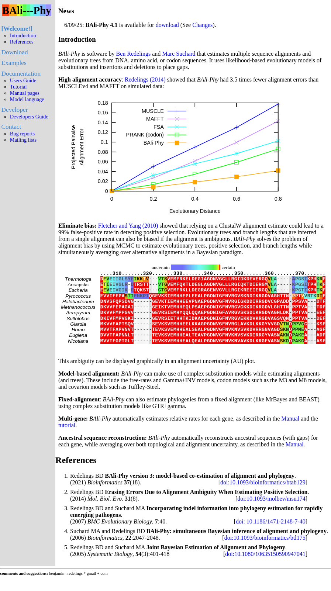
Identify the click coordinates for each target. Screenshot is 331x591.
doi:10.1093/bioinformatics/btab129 (263, 498)
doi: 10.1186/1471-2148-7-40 (271, 537)
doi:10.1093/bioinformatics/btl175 (265, 553)
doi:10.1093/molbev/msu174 (271, 514)
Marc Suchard (178, 54)
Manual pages (24, 93)
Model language (27, 99)
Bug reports (22, 133)
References (22, 42)
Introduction (23, 35)
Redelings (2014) (145, 79)
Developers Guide (29, 117)
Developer (14, 109)
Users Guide (23, 80)
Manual (290, 434)
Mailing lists (23, 140)
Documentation (21, 73)
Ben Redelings (133, 54)
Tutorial (18, 87)
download (167, 25)
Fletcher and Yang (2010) (128, 225)
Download (14, 52)
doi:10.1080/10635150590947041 (265, 569)
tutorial (66, 441)
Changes (202, 25)
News (66, 11)
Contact (11, 126)
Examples (14, 62)
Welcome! (16, 28)
